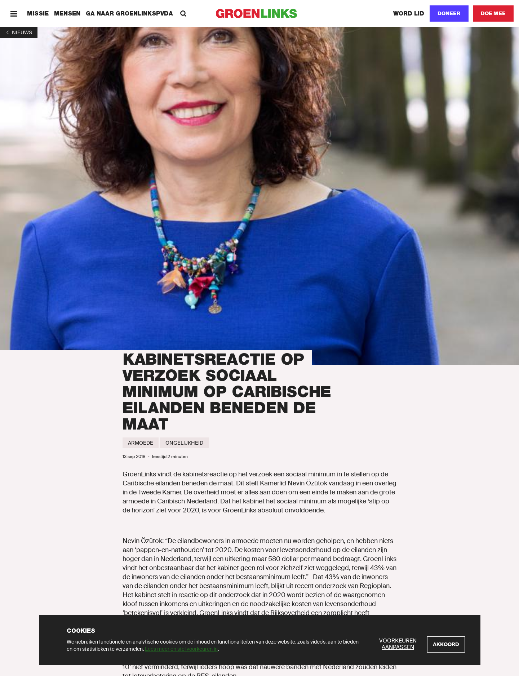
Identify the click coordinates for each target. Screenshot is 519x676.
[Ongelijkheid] (184, 442)
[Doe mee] (493, 13)
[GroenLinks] (259, 13)
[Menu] (13, 13)
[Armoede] (141, 442)
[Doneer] (449, 13)
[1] (18, 32)
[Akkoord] (446, 644)
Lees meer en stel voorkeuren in (181, 649)
